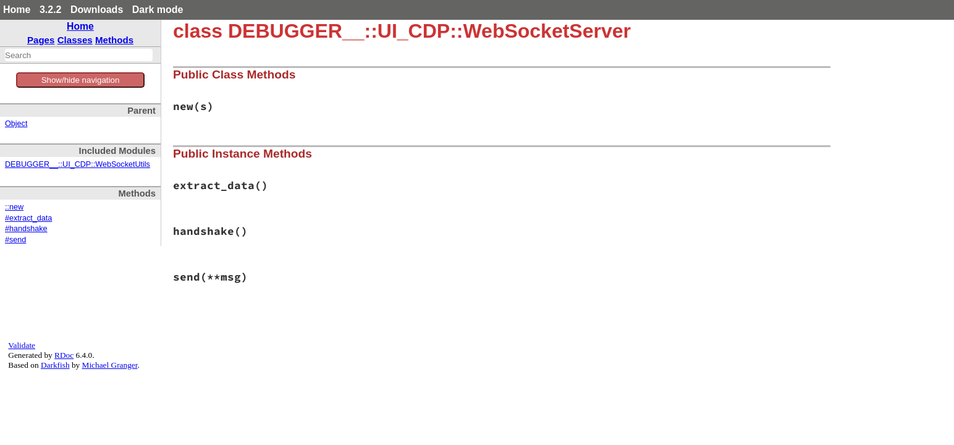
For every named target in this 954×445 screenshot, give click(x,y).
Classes (75, 40)
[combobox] (79, 55)
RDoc (64, 355)
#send (15, 239)
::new (14, 207)
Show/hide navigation (80, 80)
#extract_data (28, 218)
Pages (41, 40)
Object (16, 123)
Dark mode (158, 9)
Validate (21, 345)
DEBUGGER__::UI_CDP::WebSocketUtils (77, 164)
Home (16, 9)
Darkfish (55, 365)
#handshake (26, 228)
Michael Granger (110, 365)
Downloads (96, 9)
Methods (114, 40)
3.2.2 (51, 9)
